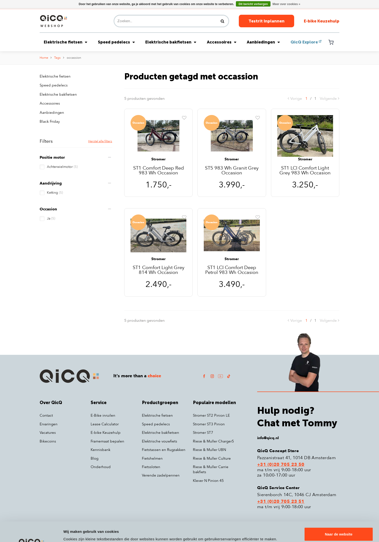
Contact (46, 415)
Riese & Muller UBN (209, 449)
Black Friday (50, 121)
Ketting (55, 192)
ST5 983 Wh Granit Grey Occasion (232, 170)
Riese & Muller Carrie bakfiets (210, 469)
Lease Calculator (105, 424)
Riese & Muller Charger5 (213, 441)
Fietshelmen (152, 458)
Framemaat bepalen (107, 441)
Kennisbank (100, 449)
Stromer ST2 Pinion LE (211, 415)
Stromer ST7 (203, 432)
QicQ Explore (304, 42)
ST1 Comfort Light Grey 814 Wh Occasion (158, 270)
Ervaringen (49, 424)
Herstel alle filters (100, 141)
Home (44, 58)
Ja (51, 218)
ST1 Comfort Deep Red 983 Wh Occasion (158, 170)
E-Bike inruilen (103, 415)
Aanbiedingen (263, 42)
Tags (57, 58)
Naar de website (338, 514)
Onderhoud (101, 466)
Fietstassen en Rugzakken (163, 449)
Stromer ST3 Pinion (209, 424)
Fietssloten (151, 466)
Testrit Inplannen (266, 21)
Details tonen (74, 532)
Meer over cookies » (286, 4)
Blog (94, 458)
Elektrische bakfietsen (170, 42)
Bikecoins (48, 441)
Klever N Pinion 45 (208, 480)
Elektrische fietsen (65, 42)
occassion (74, 58)
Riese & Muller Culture (212, 458)
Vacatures (48, 432)
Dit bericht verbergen (253, 4)
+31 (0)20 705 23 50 (281, 464)
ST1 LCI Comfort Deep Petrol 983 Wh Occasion (231, 270)
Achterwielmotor (62, 166)
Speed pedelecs (116, 42)
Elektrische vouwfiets (159, 441)
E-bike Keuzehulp (321, 21)
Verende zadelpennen (161, 475)
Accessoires (221, 42)
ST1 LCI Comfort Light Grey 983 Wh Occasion (305, 170)
